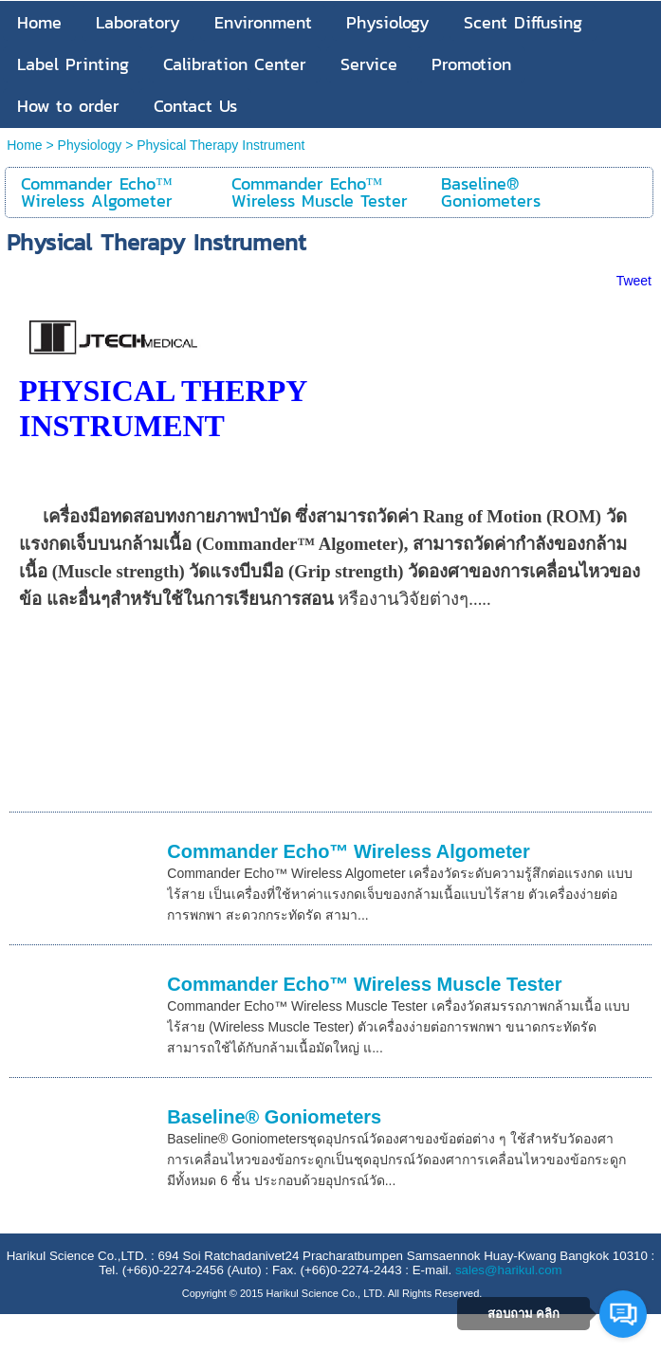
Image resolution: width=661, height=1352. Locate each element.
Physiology (90, 145)
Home (24, 145)
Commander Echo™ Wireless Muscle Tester (364, 984)
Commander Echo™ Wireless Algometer (348, 851)
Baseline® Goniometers (274, 1116)
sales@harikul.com (508, 1270)
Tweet (634, 280)
